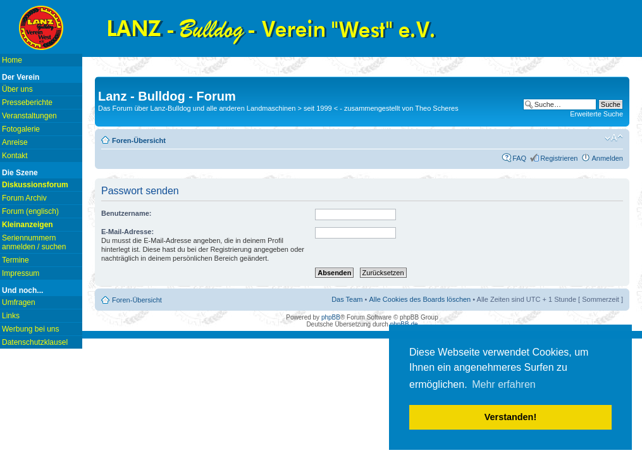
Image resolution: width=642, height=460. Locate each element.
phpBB (330, 317)
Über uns (17, 89)
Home (12, 60)
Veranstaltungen (29, 115)
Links (11, 315)
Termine (15, 260)
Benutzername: (126, 213)
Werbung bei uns (30, 329)
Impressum (20, 273)
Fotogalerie (21, 129)
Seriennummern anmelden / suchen (34, 242)
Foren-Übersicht (139, 140)
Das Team (346, 299)
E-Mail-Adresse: (127, 231)
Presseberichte (27, 102)
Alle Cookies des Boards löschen (420, 299)
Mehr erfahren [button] (504, 384)
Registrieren (558, 158)
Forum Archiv (24, 198)
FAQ (519, 158)
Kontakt (15, 155)
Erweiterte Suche (596, 114)
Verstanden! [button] (510, 417)
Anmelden (607, 158)
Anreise (15, 142)
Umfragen (18, 302)
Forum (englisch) (30, 211)
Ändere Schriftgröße (614, 138)
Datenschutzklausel (35, 342)
